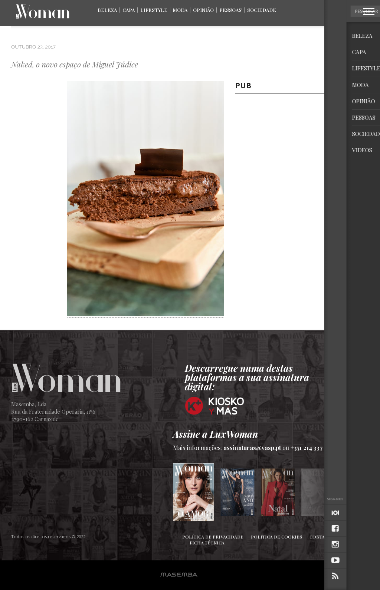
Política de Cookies (276, 537)
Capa (128, 10)
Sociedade (261, 10)
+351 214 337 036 (313, 447)
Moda (180, 10)
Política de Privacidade (212, 537)
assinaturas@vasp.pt (252, 447)
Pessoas (230, 10)
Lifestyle (153, 10)
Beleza (107, 10)
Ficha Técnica (207, 543)
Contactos (323, 537)
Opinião (203, 10)
